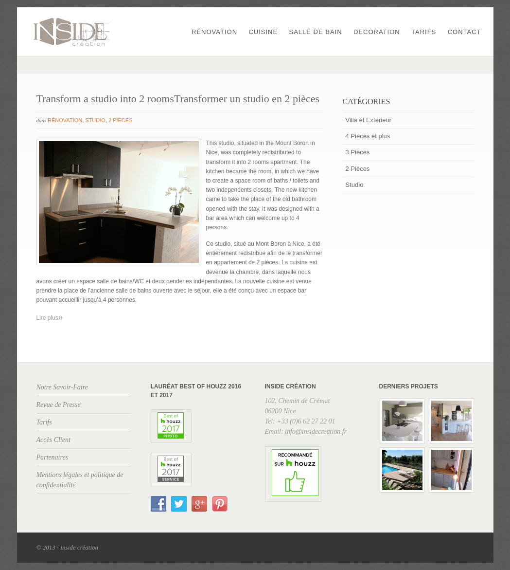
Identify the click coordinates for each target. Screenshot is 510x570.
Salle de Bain (315, 32)
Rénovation (214, 32)
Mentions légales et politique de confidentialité (79, 480)
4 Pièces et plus (368, 136)
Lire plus (49, 317)
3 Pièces (358, 152)
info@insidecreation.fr (316, 431)
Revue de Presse (58, 404)
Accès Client (53, 439)
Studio (95, 120)
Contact (464, 32)
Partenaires (52, 457)
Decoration (376, 32)
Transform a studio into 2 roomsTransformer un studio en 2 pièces (178, 98)
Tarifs (423, 32)
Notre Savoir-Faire (62, 387)
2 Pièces (120, 120)
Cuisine (263, 32)
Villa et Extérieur (368, 120)
